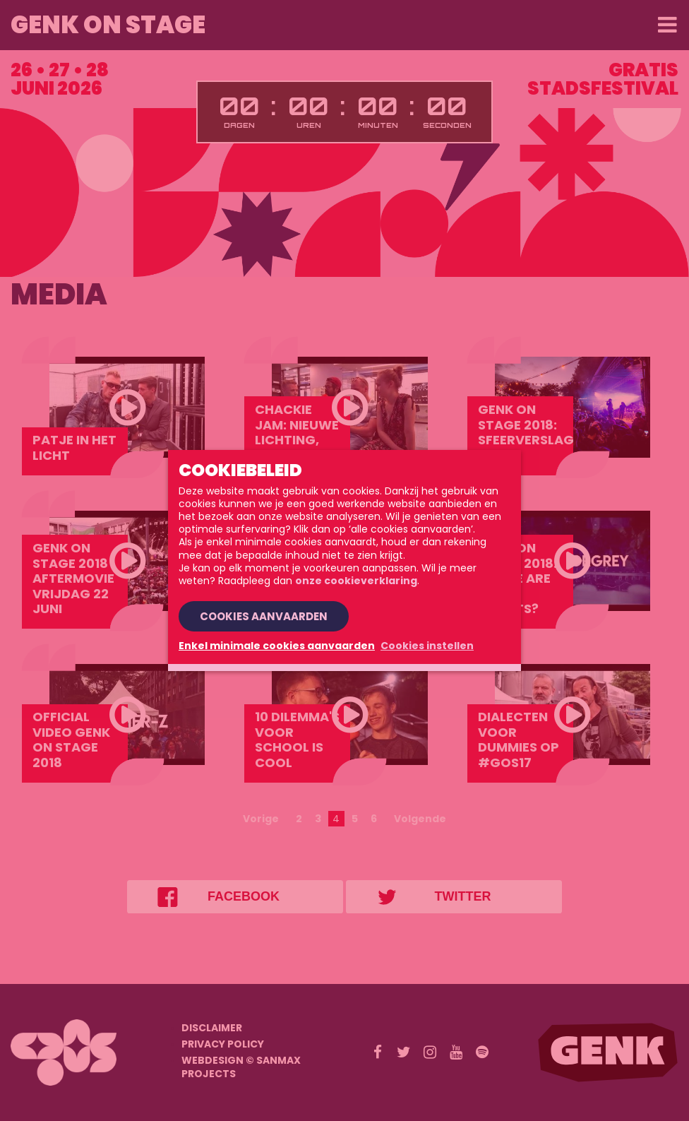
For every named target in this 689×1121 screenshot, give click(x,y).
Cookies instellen (427, 646)
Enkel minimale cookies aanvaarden (277, 646)
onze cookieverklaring (356, 581)
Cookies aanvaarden (264, 616)
